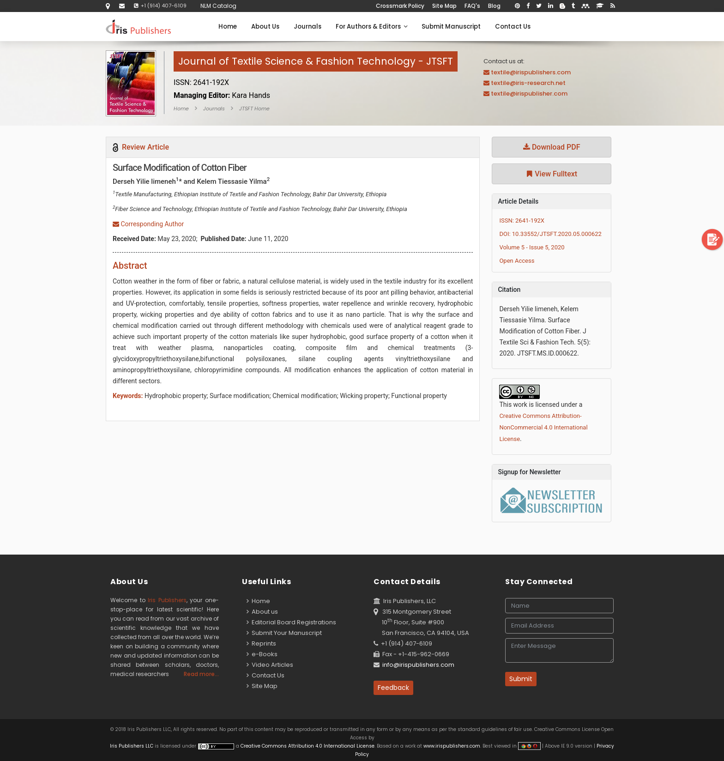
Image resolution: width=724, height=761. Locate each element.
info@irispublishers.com (418, 664)
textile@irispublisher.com (529, 93)
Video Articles (270, 664)
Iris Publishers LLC (132, 746)
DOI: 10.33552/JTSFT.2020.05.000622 (550, 233)
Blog (494, 6)
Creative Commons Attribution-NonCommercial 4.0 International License (543, 427)
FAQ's (472, 6)
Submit (520, 678)
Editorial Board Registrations (291, 622)
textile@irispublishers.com (531, 72)
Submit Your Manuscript (284, 632)
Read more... (201, 674)
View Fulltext (551, 173)
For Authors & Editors (371, 26)
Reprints (261, 643)
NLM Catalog (218, 6)
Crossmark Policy (400, 6)
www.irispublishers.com (451, 746)
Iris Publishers (167, 600)
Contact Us (513, 26)
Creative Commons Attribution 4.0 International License (307, 746)
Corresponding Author (148, 224)
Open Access (516, 260)
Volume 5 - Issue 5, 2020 (531, 247)
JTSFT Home (254, 108)
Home (227, 26)
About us (262, 611)
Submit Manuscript (451, 26)
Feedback (393, 687)
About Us (265, 26)
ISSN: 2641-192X (521, 220)
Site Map (444, 6)
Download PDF (551, 147)
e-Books (262, 654)
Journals (307, 26)
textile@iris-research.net (528, 83)
